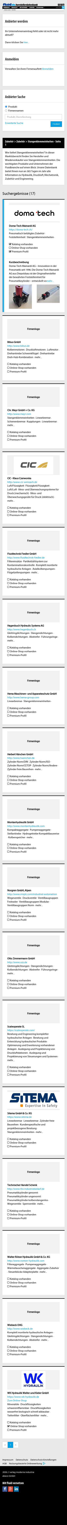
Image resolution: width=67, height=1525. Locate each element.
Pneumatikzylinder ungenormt (24, 1196)
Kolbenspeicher (16, 837)
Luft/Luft (12, 489)
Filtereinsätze (14, 561)
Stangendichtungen (42, 633)
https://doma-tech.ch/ (20, 229)
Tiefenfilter (13, 1415)
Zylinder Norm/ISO (40, 761)
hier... (26, 42)
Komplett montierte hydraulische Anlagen (30, 1332)
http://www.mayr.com (19, 414)
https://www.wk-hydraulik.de (23, 1396)
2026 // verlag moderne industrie (18, 1472)
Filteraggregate (15, 1264)
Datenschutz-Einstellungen (43, 1459)
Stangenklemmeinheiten (40, 237)
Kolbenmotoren (16, 349)
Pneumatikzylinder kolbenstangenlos (27, 1200)
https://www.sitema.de (19, 1117)
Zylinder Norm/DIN (17, 761)
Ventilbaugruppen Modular (34, 901)
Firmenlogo (33, 329)
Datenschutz (22, 1459)
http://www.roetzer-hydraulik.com (25, 1260)
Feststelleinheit (17, 237)
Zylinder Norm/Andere (45, 765)
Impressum (7, 1459)
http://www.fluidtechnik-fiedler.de (26, 557)
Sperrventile (29, 1203)
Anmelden (48, 68)
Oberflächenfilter (30, 1415)
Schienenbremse (16, 421)
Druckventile (30, 898)
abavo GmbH (8, 1476)
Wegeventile (14, 898)
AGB (4, 1463)
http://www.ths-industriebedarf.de (25, 1188)
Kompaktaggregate (17, 829)
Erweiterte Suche (14, 123)
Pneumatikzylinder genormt (22, 1192)
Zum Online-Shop (17, 1400)
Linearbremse (43, 417)
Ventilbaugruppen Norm (20, 905)
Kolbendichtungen (17, 636)
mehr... (50, 280)
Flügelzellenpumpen (18, 572)
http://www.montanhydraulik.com (26, 826)
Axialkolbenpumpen (44, 568)
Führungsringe (49, 636)
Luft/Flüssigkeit (15, 485)
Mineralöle (13, 1404)
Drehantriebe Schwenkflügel (23, 353)
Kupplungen (33, 421)
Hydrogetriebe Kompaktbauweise (41, 833)
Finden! (56, 124)
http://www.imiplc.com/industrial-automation (32, 894)
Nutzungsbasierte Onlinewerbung (25, 1463)
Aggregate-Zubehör (48, 1268)
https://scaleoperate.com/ (21, 1030)
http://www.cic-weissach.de (22, 482)
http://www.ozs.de (17, 962)
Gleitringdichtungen (18, 633)
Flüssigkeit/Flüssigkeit (37, 485)
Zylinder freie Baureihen (20, 769)
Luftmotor (52, 349)
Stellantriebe (14, 833)
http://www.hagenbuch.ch (21, 629)
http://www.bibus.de (18, 345)
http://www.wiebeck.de (20, 1328)
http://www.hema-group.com (23, 697)
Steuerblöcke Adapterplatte (23, 1271)
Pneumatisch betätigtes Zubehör (26, 233)
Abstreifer (34, 636)
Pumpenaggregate (40, 829)
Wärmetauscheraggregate (21, 1268)
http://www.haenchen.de (20, 758)
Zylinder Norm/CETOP (19, 765)
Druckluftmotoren (36, 349)
